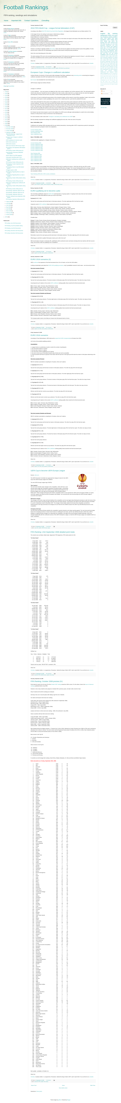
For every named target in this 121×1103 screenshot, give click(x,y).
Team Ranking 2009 (35, 132)
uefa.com (37, 475)
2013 (6, 116)
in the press (110, 62)
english (57, 68)
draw (116, 38)
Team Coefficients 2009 (36, 134)
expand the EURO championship (62, 338)
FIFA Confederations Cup (105, 69)
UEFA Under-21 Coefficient (111, 59)
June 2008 (8, 205)
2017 (6, 108)
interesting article (78, 75)
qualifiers (115, 37)
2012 (6, 117)
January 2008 (9, 214)
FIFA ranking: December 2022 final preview (14, 230)
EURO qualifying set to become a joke (45, 191)
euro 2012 (115, 44)
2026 (6, 91)
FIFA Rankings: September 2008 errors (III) (15, 190)
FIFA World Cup (62, 68)
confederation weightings (107, 57)
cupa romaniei (107, 65)
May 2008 (8, 207)
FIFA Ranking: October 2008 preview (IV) (47, 681)
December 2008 (9, 126)
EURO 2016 (51, 193)
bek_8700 (10, 42)
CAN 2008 (114, 82)
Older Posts (92, 1085)
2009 (6, 123)
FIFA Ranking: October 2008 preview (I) (14, 188)
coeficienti (113, 42)
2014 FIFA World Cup (107, 38)
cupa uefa (36, 527)
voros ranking (103, 59)
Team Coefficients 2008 (36, 156)
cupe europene (37, 184)
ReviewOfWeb (11, 86)
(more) (5, 32)
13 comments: (49, 251)
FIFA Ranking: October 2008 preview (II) (14, 180)
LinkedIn (91, 63)
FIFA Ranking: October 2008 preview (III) (14, 162)
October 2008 (9, 130)
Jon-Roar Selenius (12, 51)
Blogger (68, 1099)
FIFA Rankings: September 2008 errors (14, 194)
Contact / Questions (31, 20)
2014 (6, 114)
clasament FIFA (37, 674)
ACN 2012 (105, 53)
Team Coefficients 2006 (36, 159)
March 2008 (9, 210)
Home (6, 20)
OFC (113, 57)
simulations (103, 39)
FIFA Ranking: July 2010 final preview (13, 228)
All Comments (104, 93)
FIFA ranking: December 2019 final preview (14, 233)
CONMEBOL (103, 54)
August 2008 (9, 201)
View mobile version (63, 1088)
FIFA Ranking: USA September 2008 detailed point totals (53, 532)
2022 (6, 99)
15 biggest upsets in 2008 (11, 170)
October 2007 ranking (56, 684)
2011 (6, 119)
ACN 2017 (110, 74)
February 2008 (9, 212)
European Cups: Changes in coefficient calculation (50, 72)
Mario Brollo (11, 28)
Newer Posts (33, 1085)
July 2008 (8, 203)
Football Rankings (26, 7)
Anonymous (11, 55)
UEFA (113, 41)
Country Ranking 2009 (36, 129)
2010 (6, 121)
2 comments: (48, 526)
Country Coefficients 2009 (37, 131)
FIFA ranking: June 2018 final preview (13, 223)
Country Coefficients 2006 (37, 148)
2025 (6, 93)
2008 (6, 125)
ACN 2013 (113, 61)
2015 (6, 112)
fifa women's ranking (104, 61)
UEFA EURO (50, 252)
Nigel (9, 35)
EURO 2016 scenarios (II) (41, 259)
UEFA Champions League (49, 184)
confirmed (36, 262)
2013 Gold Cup (105, 74)
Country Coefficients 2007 (37, 147)
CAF (109, 42)
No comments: (49, 66)
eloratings (105, 37)
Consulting (45, 20)
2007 (6, 217)
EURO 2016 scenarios (39, 335)
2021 (6, 101)
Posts (103, 91)
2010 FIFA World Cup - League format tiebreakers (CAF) (53, 28)
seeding (110, 37)
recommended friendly (107, 58)
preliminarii (67, 68)
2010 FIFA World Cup (38, 68)
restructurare (115, 58)
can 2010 (53, 68)
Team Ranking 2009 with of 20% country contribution (43, 173)
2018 (6, 106)
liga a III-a (106, 48)
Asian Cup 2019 (109, 54)
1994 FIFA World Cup (109, 77)
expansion (114, 76)
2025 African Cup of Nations (109, 81)
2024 (6, 95)
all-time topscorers (109, 76)
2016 (6, 110)
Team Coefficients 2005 (36, 160)
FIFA (114, 62)
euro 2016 (39, 252)
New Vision (52, 48)
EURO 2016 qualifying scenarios (56, 265)
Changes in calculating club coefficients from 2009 (60, 116)
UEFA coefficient (43, 204)
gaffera (59, 1099)
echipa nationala (111, 49)
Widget (5, 86)
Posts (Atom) (39, 1091)
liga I (110, 61)
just (9, 46)
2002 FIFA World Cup (109, 78)
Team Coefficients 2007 (36, 157)
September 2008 (10, 132)
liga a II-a (110, 44)
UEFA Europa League (58, 184)
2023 (6, 97)
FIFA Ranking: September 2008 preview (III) (15, 199)
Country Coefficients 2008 (37, 145)
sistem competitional (104, 73)
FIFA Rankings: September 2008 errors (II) (15, 192)
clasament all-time (113, 71)
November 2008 (9, 128)
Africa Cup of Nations (47, 68)
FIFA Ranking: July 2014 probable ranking (14, 225)
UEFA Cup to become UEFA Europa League (48, 471)
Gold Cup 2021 (106, 84)
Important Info (16, 20)
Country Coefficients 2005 (37, 150)
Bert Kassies (34, 79)
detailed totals (43, 674)
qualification (111, 50)
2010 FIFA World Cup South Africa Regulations (53, 31)
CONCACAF (108, 45)
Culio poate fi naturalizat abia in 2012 (14, 157)
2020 (6, 103)
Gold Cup (106, 62)
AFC (106, 42)
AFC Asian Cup (111, 51)
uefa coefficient (45, 252)
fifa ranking (52, 674)
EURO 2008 (112, 48)
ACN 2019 (110, 82)
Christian (33, 63)
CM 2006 (113, 74)
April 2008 (8, 209)
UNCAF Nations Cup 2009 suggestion (14, 155)
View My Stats (104, 107)
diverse (101, 48)
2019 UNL (115, 54)
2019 (6, 104)
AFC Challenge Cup (111, 66)
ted (9, 67)
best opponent (108, 70)
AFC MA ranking (113, 53)
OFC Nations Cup (113, 84)
